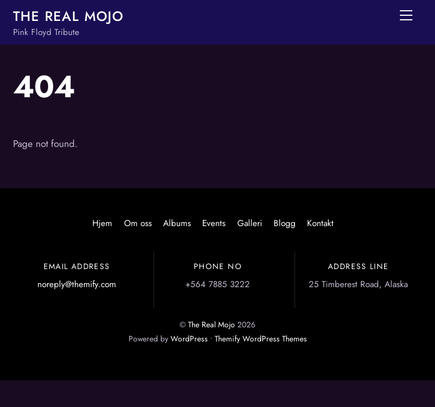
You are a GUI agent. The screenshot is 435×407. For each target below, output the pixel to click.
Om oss (138, 223)
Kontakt (320, 223)
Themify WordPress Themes (261, 338)
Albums (177, 223)
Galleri (249, 223)
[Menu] (406, 15)
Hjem (102, 223)
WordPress (189, 338)
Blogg (285, 223)
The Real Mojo (211, 324)
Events (213, 223)
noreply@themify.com (76, 284)
